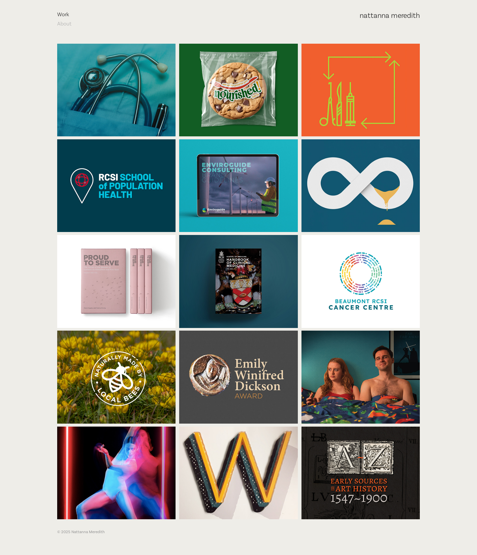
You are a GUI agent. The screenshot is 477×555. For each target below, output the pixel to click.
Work (63, 14)
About (64, 24)
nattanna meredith (390, 15)
